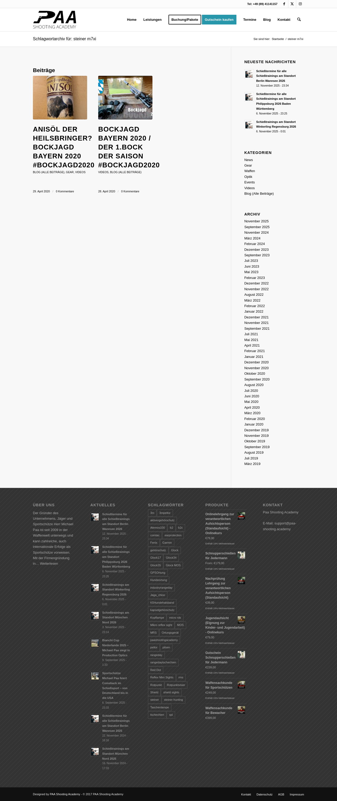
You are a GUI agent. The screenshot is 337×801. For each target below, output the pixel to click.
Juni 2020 (251, 396)
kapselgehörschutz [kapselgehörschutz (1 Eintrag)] (162, 610)
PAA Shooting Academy (65, 794)
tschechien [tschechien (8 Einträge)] (157, 714)
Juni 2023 (251, 266)
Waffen (249, 171)
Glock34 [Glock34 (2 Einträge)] (171, 557)
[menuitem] (131, 19)
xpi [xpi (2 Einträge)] (171, 714)
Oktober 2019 (254, 441)
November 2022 (256, 289)
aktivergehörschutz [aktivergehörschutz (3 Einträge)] (162, 520)
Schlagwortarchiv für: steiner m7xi (64, 39)
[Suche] (299, 19)
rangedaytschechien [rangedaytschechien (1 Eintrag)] (163, 662)
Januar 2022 (253, 311)
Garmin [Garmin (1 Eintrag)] (167, 542)
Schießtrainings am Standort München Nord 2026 (115, 617)
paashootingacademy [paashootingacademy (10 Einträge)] (164, 640)
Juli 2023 (251, 261)
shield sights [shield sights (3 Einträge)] (171, 692)
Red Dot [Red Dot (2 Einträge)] (155, 670)
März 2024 (252, 238)
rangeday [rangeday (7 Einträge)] (156, 655)
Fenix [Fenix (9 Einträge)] (153, 542)
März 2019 (252, 464)
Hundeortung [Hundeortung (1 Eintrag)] (158, 580)
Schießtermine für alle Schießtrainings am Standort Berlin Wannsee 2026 (276, 76)
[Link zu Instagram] (300, 4)
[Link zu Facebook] (284, 4)
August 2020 (254, 385)
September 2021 (257, 329)
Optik (248, 177)
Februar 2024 (254, 244)
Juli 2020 (251, 391)
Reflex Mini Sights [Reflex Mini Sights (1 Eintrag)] (162, 677)
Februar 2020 (254, 419)
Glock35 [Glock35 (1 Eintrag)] (155, 565)
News (248, 160)
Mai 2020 (251, 402)
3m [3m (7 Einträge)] (152, 512)
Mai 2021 (251, 340)
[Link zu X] (292, 4)
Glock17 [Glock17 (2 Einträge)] (155, 557)
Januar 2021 (253, 357)
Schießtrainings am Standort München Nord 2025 (115, 753)
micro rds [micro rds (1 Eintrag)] (175, 617)
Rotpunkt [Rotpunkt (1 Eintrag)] (156, 685)
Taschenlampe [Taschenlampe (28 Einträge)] (159, 707)
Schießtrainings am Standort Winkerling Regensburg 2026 (116, 589)
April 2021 (252, 345)
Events (249, 182)
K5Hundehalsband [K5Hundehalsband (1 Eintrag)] (162, 602)
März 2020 (252, 413)
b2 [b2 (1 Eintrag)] (171, 527)
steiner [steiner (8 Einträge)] (154, 699)
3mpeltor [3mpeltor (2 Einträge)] (165, 512)
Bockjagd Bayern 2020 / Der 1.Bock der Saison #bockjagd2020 (129, 147)
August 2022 (254, 295)
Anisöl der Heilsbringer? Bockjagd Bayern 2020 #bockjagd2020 (64, 147)
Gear (69, 172)
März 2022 (252, 300)
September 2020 (257, 379)
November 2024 (256, 232)
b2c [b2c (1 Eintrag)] (180, 527)
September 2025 (257, 227)
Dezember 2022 (256, 283)
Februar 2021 (254, 351)
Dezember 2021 (256, 317)
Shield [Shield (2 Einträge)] (154, 692)
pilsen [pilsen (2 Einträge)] (166, 647)
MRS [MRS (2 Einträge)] (153, 632)
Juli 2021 (251, 334)
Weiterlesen (49, 563)
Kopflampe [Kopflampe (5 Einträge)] (157, 617)
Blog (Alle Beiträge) (49, 172)
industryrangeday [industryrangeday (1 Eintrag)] (161, 587)
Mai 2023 (251, 272)
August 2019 (254, 452)
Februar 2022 (254, 306)
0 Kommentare (65, 191)
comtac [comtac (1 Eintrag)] (155, 535)
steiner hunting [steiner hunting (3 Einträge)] (173, 699)
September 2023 (257, 255)
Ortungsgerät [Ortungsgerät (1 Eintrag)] (170, 632)
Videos (80, 172)
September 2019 (257, 447)
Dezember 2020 (256, 362)
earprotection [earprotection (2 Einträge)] (173, 535)
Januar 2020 (253, 424)
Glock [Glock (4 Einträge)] (175, 550)
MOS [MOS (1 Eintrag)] (180, 625)
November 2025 (256, 221)
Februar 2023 (254, 278)
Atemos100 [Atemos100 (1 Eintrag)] (157, 527)
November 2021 (256, 323)
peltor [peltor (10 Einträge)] (154, 647)
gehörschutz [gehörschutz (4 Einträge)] (158, 550)
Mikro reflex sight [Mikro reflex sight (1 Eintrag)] (161, 625)
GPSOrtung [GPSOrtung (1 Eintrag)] (157, 572)
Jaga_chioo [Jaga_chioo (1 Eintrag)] (157, 595)
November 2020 (256, 368)
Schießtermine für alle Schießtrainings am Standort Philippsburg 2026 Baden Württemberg (116, 556)
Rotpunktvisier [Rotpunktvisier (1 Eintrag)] (176, 685)
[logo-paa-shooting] (54, 19)
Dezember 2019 (256, 430)
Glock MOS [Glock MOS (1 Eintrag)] (173, 565)
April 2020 (252, 407)
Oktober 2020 (254, 374)
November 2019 (256, 436)
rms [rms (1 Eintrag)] (181, 677)
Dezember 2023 (256, 250)
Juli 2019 (251, 458)
